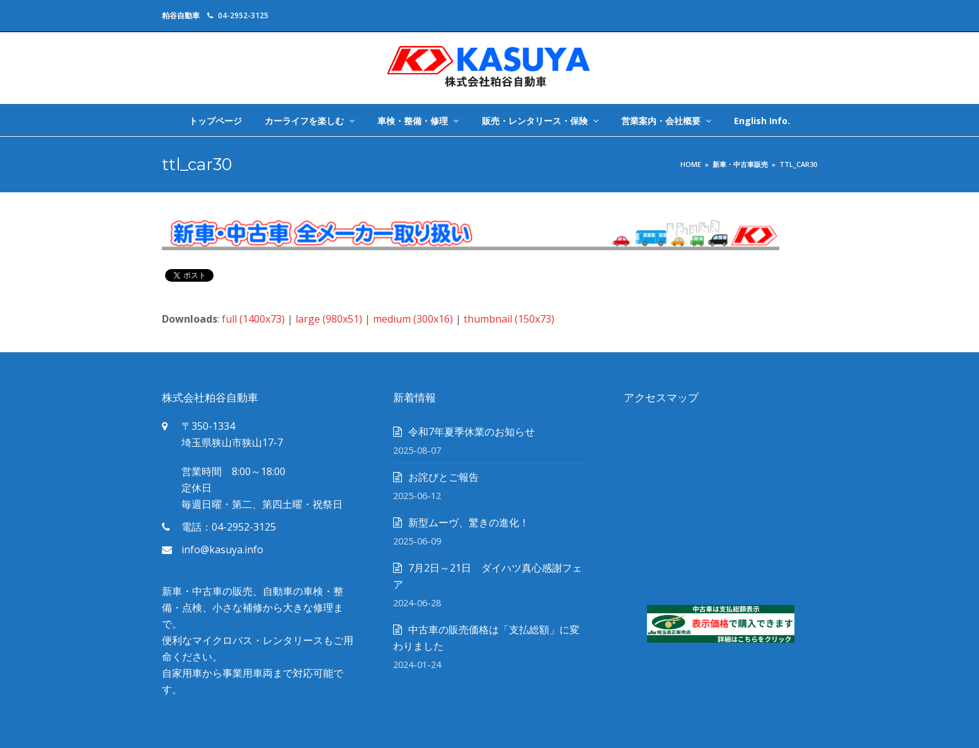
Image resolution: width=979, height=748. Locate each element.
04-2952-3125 (243, 15)
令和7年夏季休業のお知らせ (471, 432)
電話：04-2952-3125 (228, 527)
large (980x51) (328, 319)
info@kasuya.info (222, 549)
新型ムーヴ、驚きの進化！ (468, 522)
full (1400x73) (253, 319)
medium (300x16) (413, 319)
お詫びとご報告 (443, 477)
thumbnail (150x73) (509, 319)
